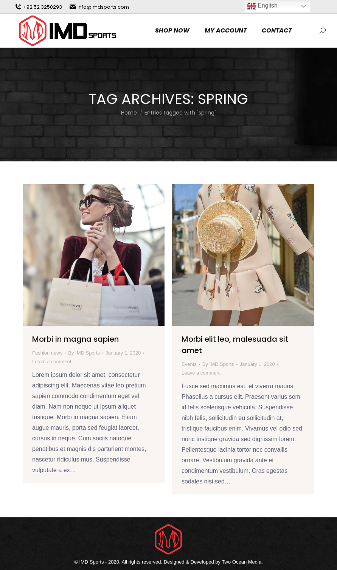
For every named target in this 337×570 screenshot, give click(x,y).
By (84, 353)
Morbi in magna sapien (75, 339)
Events (189, 364)
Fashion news (47, 353)
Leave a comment (51, 361)
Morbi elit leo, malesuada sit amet (235, 345)
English (262, 6)
